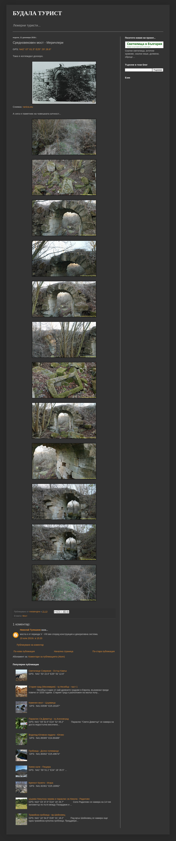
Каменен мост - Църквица (42, 702)
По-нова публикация (24, 651)
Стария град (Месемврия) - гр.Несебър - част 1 (53, 686)
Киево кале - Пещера (40, 767)
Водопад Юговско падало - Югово (46, 735)
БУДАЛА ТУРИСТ (37, 13)
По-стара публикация (103, 651)
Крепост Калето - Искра (41, 783)
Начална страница (63, 651)
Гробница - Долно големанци (44, 751)
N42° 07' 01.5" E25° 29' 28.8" (35, 49)
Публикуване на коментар (30, 645)
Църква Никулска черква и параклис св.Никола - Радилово (59, 799)
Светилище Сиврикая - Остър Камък (48, 671)
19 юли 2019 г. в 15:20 (31, 638)
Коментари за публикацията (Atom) (46, 656)
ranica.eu (28, 106)
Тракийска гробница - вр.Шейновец (47, 815)
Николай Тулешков (30, 630)
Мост (24, 616)
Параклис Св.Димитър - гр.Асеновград (49, 719)
